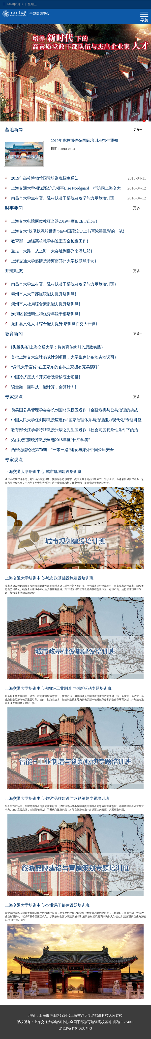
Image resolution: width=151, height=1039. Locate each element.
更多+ (137, 129)
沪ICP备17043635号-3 (75, 1028)
